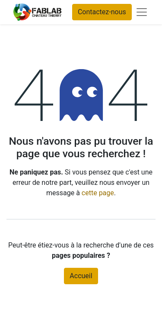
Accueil (81, 276)
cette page (98, 193)
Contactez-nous (102, 12)
